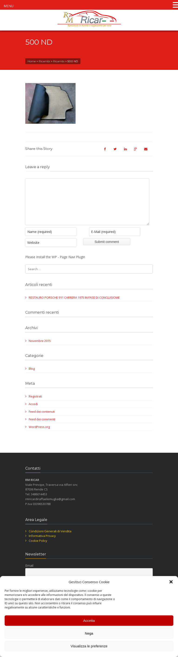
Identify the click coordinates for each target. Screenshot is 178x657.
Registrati (35, 403)
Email (29, 572)
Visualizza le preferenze (89, 646)
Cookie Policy (38, 547)
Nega (89, 633)
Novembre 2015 (40, 348)
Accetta (89, 621)
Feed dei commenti (42, 426)
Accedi (33, 411)
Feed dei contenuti (42, 418)
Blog (32, 375)
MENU (8, 6)
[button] (171, 582)
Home (32, 61)
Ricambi (44, 61)
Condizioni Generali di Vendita (50, 538)
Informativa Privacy (42, 543)
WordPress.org (39, 434)
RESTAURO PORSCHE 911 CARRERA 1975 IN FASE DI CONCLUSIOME (74, 304)
